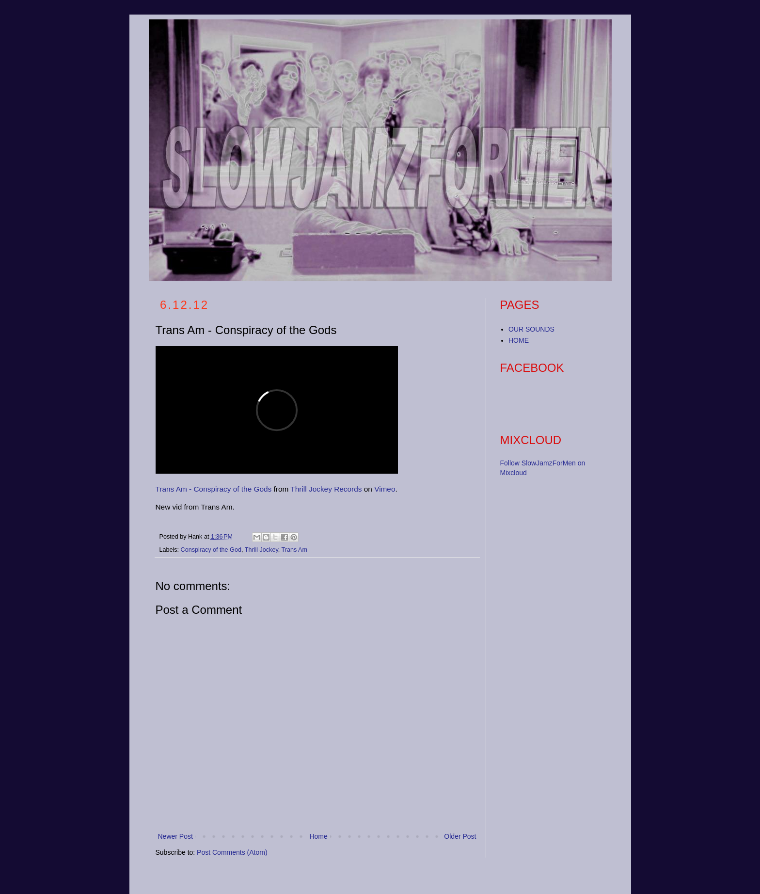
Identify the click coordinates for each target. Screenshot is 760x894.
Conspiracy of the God (211, 549)
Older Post (460, 836)
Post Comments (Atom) (232, 852)
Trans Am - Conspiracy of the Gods (214, 489)
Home (318, 836)
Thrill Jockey (261, 549)
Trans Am (294, 549)
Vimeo (384, 489)
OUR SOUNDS (531, 329)
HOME (518, 340)
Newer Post (175, 836)
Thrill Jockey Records (326, 489)
